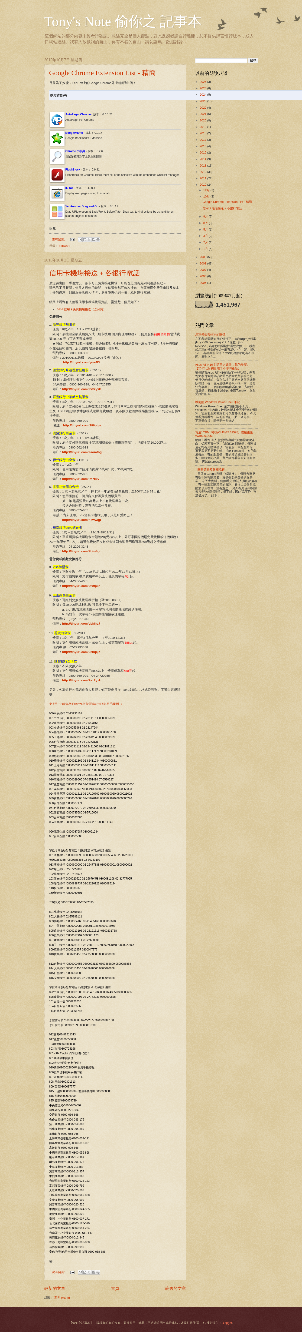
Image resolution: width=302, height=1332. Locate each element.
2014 (203, 159)
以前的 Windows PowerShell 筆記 (217, 402)
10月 (207, 196)
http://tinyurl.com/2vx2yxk (81, 389)
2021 (203, 114)
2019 (203, 127)
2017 (203, 139)
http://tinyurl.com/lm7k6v (80, 479)
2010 (203, 184)
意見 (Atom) (62, 1297)
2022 (203, 107)
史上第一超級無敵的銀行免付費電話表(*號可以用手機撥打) (85, 704)
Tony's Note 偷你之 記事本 (123, 21)
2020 (203, 120)
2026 (203, 82)
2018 (203, 133)
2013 (203, 165)
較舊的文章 (175, 1288)
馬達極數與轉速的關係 (210, 334)
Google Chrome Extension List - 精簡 (102, 73)
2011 (203, 178)
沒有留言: (59, 239)
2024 (203, 94)
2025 (203, 88)
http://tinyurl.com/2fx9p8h (81, 586)
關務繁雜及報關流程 (211, 469)
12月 (207, 190)
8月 (206, 223)
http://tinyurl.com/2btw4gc (81, 551)
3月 (206, 236)
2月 (206, 242)
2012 (203, 172)
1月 (206, 249)
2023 (203, 101)
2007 (203, 269)
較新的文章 (54, 1288)
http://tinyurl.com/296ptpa (82, 425)
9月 (206, 216)
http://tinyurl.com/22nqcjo (81, 652)
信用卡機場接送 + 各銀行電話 (94, 273)
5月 (206, 229)
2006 (203, 276)
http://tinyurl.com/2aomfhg (82, 452)
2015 (203, 152)
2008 (203, 263)
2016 (203, 146)
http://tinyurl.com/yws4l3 (81, 362)
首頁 (115, 1288)
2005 (203, 282)
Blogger (227, 1323)
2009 (203, 257)
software (64, 246)
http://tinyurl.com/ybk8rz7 (81, 623)
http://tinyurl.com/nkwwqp (81, 520)
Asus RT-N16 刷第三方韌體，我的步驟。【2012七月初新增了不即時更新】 (222, 366)
